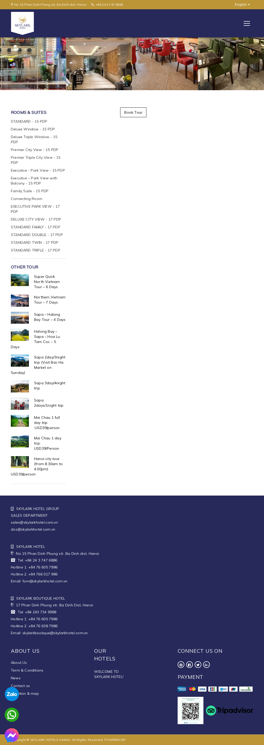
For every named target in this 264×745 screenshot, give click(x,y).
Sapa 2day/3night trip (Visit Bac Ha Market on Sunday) (38, 365)
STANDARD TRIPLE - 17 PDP (35, 250)
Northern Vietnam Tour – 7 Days (49, 300)
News (16, 678)
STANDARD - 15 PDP (29, 121)
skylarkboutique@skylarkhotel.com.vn (55, 633)
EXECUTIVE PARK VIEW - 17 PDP (35, 209)
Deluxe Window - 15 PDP (33, 129)
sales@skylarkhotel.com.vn (34, 522)
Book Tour (133, 112)
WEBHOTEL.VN (138, 740)
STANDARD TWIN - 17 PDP (34, 242)
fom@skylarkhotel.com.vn (44, 581)
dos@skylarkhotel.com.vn (33, 529)
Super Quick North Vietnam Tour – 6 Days (47, 281)
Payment (191, 677)
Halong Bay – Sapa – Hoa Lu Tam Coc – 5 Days (35, 339)
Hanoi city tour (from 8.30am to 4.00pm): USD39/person (37, 466)
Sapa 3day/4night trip (49, 385)
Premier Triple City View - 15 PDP (36, 160)
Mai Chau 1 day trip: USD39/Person (47, 443)
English (242, 4)
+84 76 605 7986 (42, 567)
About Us (19, 662)
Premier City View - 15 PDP (34, 149)
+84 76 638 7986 (42, 626)
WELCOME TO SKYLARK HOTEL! (108, 674)
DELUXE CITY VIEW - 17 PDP (36, 219)
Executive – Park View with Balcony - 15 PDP (34, 181)
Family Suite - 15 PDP (29, 191)
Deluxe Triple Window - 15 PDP (34, 139)
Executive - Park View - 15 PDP (38, 170)
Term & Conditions (27, 670)
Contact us (20, 685)
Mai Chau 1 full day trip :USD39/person (47, 422)
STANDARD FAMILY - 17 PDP (35, 227)
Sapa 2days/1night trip (48, 403)
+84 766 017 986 (42, 574)
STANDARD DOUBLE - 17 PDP (37, 234)
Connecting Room (26, 198)
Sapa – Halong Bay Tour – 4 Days (49, 317)
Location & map (25, 693)
